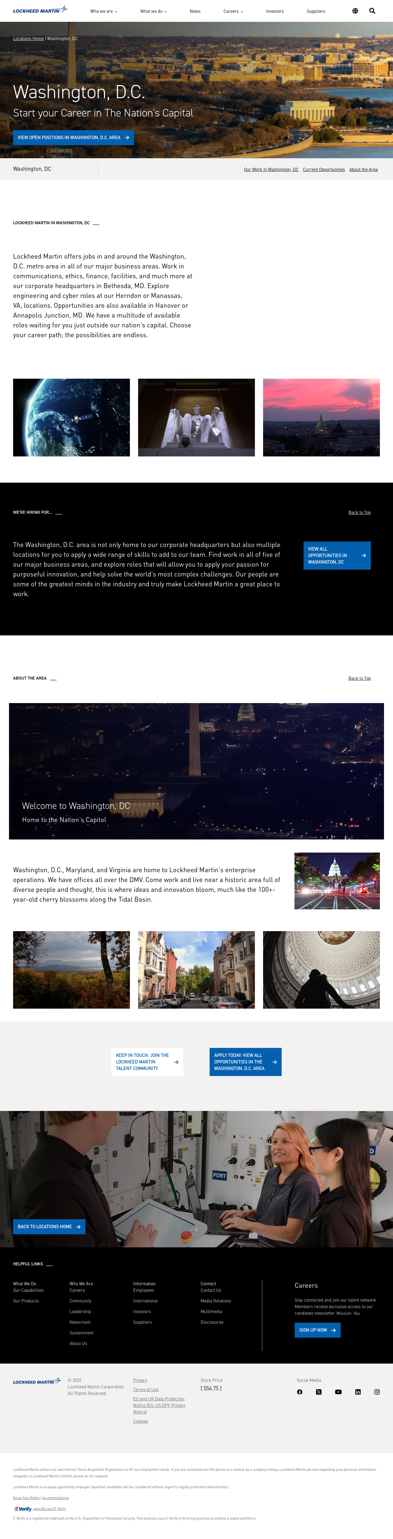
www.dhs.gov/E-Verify (39, 1509)
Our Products (26, 1301)
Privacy (140, 1380)
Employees (143, 1290)
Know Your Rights (26, 1497)
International (145, 1301)
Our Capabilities (28, 1290)
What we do (151, 11)
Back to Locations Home (45, 1226)
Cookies (140, 1421)
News (195, 11)
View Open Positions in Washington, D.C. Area (69, 137)
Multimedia (211, 1311)
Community (80, 1301)
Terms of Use (146, 1389)
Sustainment (82, 1332)
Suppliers (316, 11)
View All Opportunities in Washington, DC (327, 555)
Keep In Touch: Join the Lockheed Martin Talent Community (142, 1061)
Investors (275, 11)
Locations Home (28, 38)
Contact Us (211, 1290)
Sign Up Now (313, 1330)
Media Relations (216, 1301)
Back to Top (360, 512)
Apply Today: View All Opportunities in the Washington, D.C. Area (239, 1061)
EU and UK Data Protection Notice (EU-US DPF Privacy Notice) (159, 1405)
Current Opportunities (324, 169)
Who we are (101, 11)
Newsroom (80, 1322)
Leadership (80, 1311)
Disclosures (212, 1322)
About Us (78, 1343)
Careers (231, 11)
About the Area (363, 169)
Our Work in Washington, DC (271, 169)
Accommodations (55, 1497)
